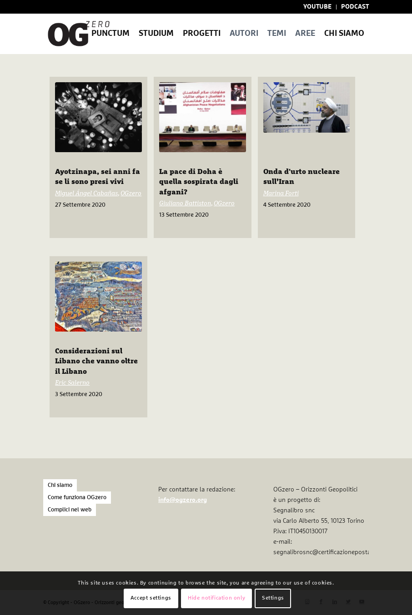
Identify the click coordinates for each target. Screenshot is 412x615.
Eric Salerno (72, 383)
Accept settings (151, 598)
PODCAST (355, 7)
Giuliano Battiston (185, 203)
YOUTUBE (317, 7)
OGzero (131, 193)
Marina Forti (281, 193)
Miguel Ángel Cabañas (86, 193)
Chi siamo (60, 485)
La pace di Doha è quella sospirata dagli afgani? (198, 182)
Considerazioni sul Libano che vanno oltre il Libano (96, 361)
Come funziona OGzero (77, 498)
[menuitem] (318, 7)
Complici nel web (69, 510)
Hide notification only (216, 598)
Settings (273, 598)
